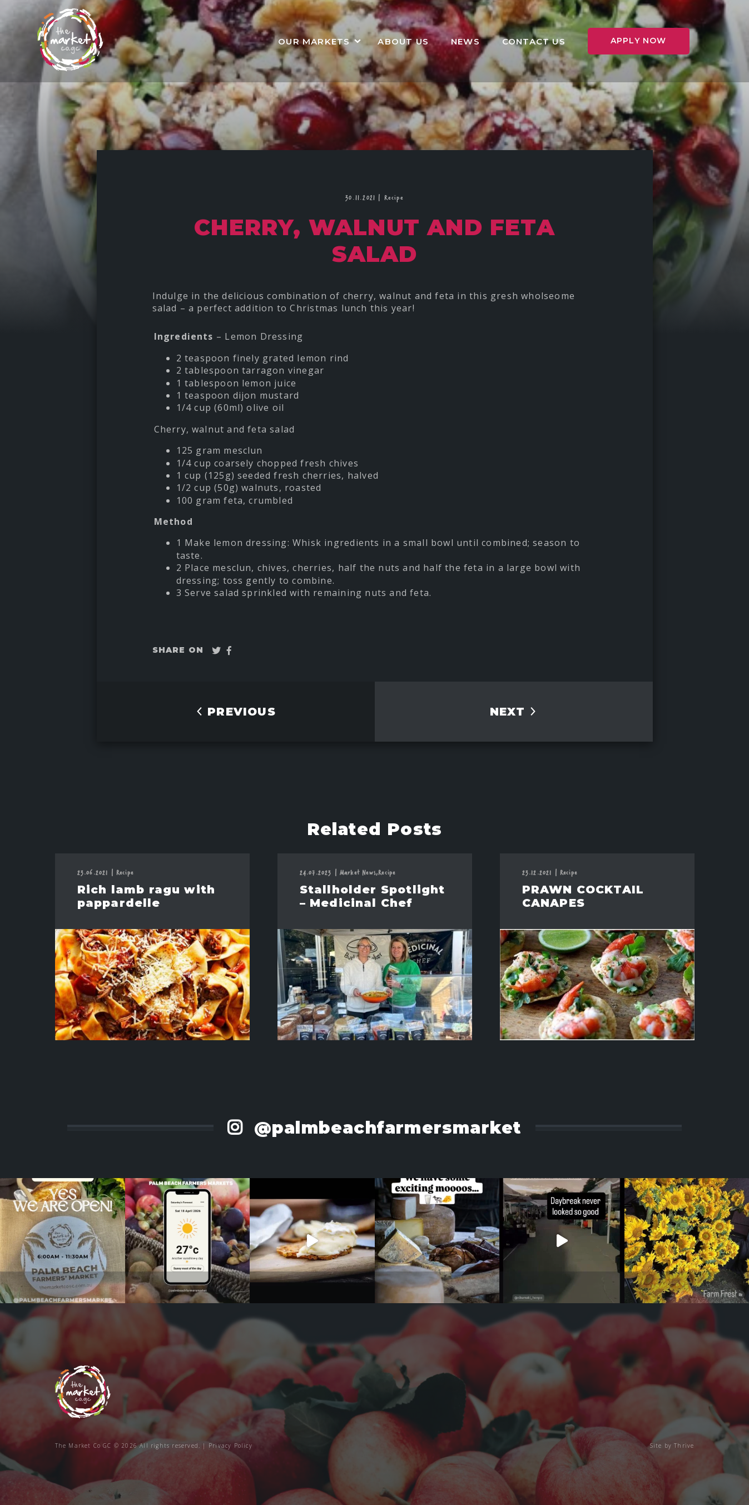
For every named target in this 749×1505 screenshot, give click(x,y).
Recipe (394, 197)
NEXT (513, 711)
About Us (403, 41)
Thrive (684, 1445)
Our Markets (314, 41)
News (465, 41)
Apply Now (639, 41)
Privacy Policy (230, 1445)
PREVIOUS (235, 711)
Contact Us (534, 41)
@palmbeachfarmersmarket (385, 1127)
